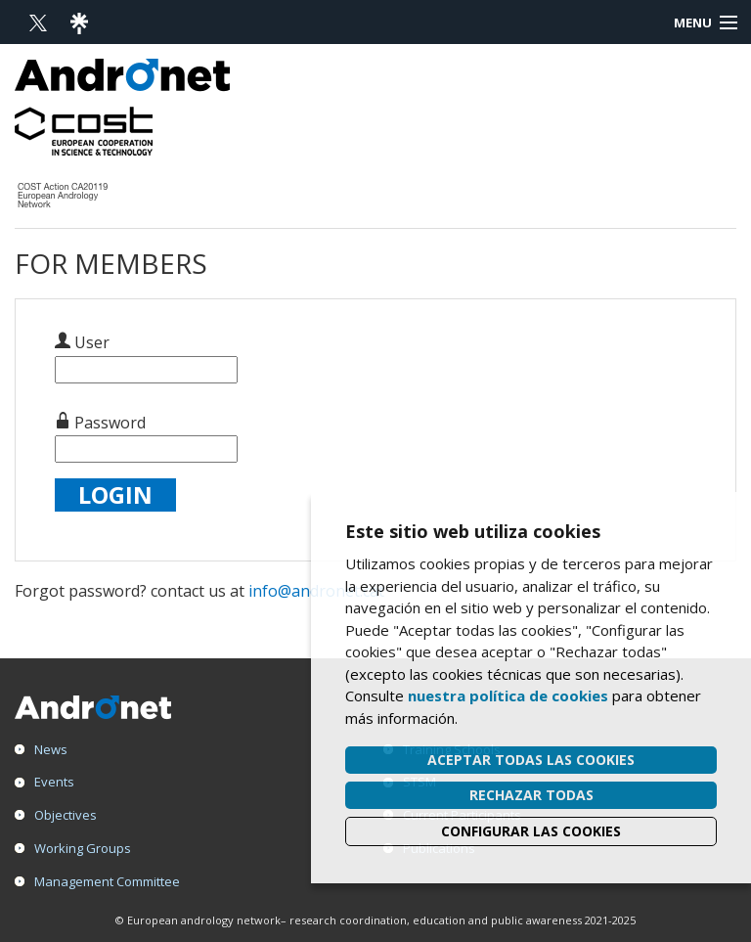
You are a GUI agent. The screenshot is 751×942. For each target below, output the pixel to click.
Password (100, 422)
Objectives (65, 815)
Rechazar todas (531, 794)
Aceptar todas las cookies (531, 759)
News (50, 749)
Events (54, 781)
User (82, 342)
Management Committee (107, 881)
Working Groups (82, 848)
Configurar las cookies (531, 831)
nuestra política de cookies (508, 695)
